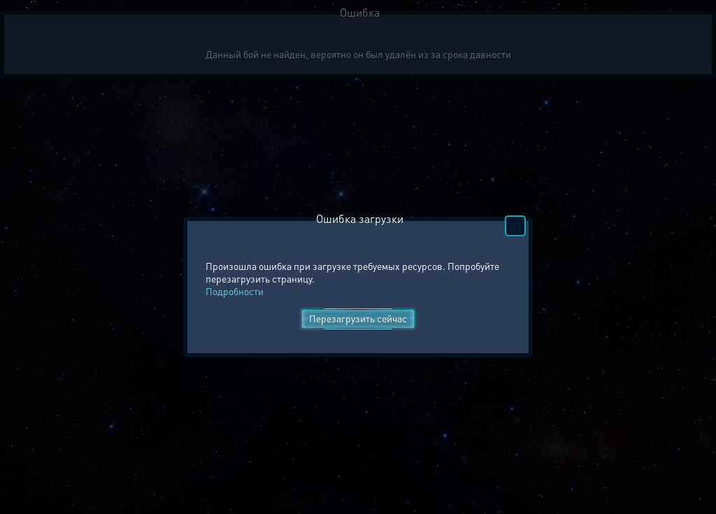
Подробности (235, 291)
